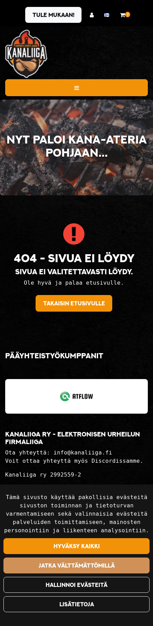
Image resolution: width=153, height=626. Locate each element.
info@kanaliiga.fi (83, 452)
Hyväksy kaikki (77, 546)
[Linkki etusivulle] (26, 54)
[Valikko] (76, 87)
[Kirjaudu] (93, 15)
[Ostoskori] (122, 15)
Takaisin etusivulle (74, 303)
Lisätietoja (76, 604)
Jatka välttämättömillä (77, 565)
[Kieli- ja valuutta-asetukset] (108, 15)
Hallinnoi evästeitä (76, 585)
